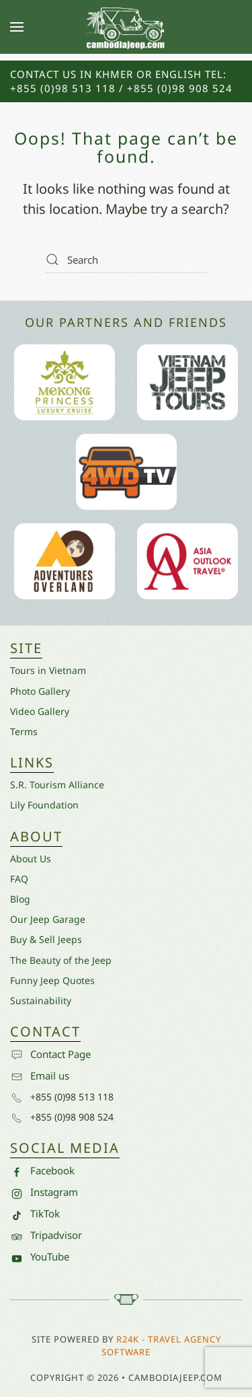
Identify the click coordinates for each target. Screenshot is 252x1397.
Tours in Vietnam (48, 670)
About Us (30, 858)
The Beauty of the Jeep (61, 960)
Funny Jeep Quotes (52, 980)
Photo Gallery (40, 691)
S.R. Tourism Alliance (57, 784)
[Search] (126, 259)
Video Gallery (39, 711)
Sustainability (40, 1000)
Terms (24, 731)
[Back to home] (126, 27)
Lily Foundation (44, 804)
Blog (20, 899)
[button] (17, 27)
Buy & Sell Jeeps (46, 939)
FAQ (19, 878)
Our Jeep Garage (47, 919)
